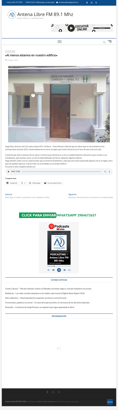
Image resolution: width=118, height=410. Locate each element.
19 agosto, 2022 (11, 60)
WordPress (52, 402)
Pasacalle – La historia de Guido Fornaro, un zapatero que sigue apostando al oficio (39, 307)
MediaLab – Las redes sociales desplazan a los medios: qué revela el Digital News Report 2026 (45, 293)
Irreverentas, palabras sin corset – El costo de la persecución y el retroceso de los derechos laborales (47, 302)
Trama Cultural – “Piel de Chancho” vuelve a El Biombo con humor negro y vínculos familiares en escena (48, 288)
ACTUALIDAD (10, 51)
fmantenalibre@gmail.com (67, 2)
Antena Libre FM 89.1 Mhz (45, 14)
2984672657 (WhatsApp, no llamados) (40, 2)
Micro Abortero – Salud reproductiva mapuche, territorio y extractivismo (35, 298)
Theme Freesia (42, 402)
